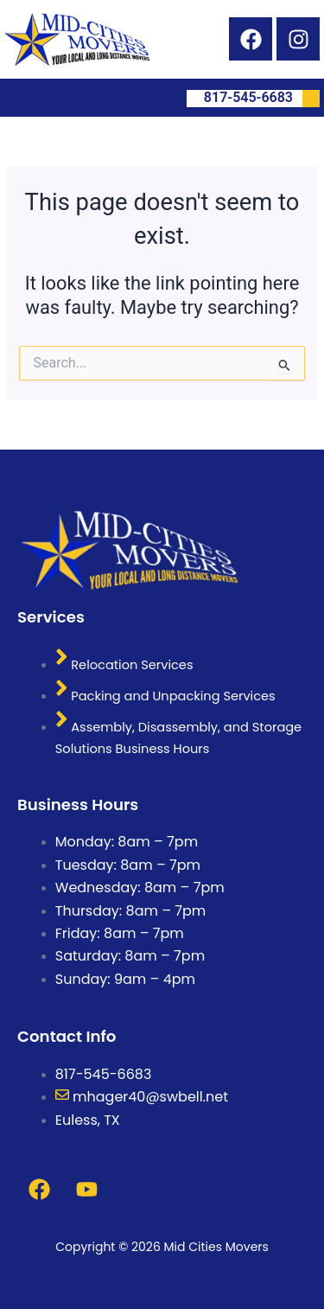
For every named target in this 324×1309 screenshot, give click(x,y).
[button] (10, 97)
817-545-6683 (262, 98)
